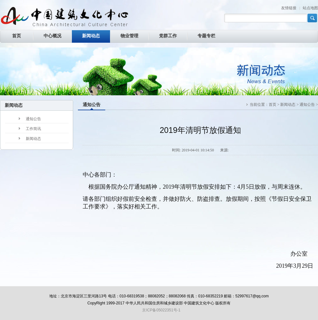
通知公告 (91, 104)
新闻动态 (287, 104)
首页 (272, 104)
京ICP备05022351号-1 (161, 310)
